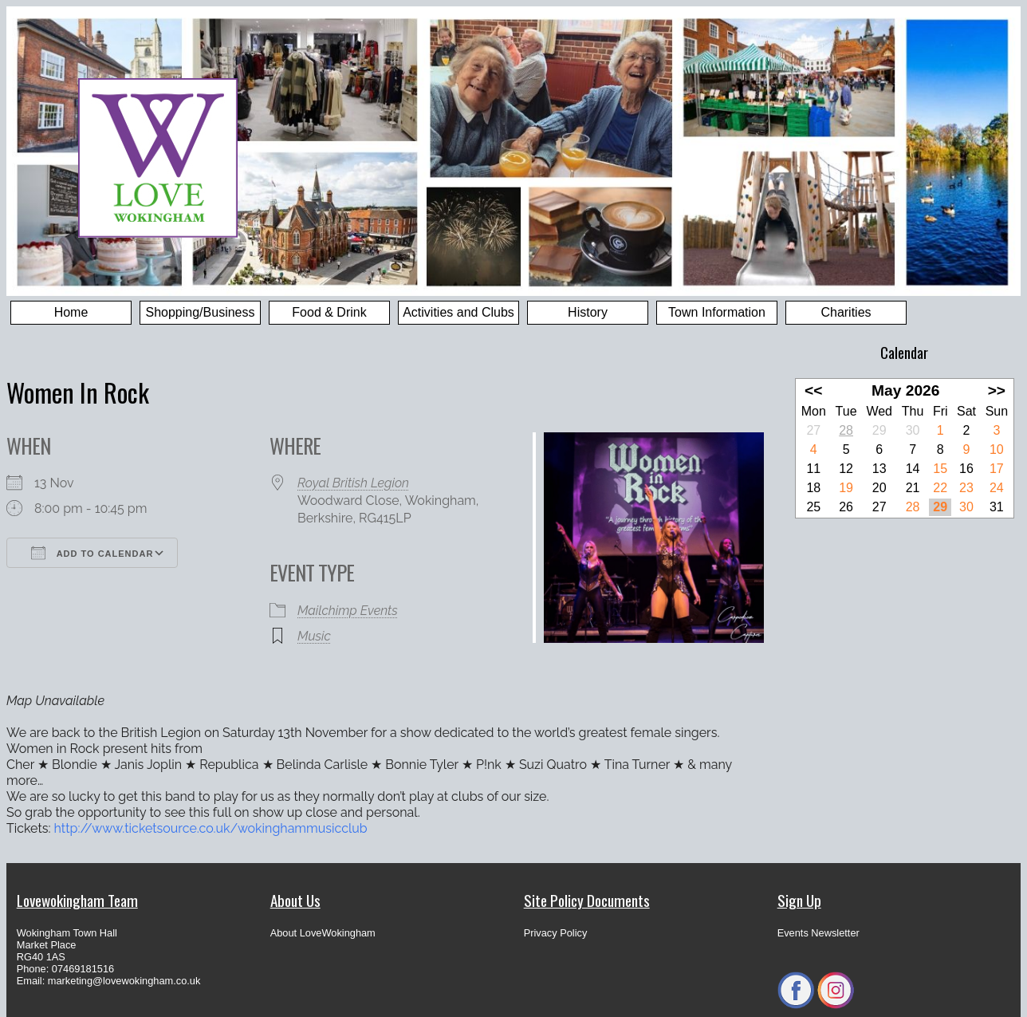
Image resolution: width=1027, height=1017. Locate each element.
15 (940, 468)
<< (813, 390)
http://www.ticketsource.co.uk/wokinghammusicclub (211, 828)
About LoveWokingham (323, 933)
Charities (845, 312)
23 (966, 488)
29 (940, 507)
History (588, 312)
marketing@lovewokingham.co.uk (124, 981)
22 (940, 488)
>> (996, 390)
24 (997, 488)
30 (966, 507)
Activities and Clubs (458, 312)
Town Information (716, 312)
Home (71, 312)
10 (997, 449)
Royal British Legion (353, 483)
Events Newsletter (818, 933)
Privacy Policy (556, 933)
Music (314, 636)
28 (846, 430)
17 (997, 468)
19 (846, 488)
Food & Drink (329, 312)
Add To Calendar (92, 553)
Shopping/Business (200, 312)
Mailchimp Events (347, 610)
